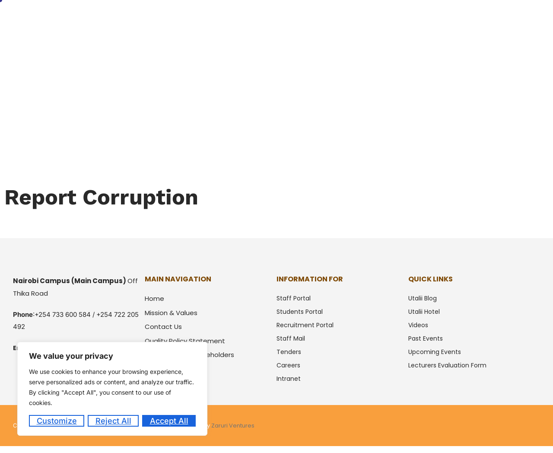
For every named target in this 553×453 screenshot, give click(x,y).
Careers (288, 365)
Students (326, 18)
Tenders (288, 352)
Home (217, 18)
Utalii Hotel (486, 18)
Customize (57, 420)
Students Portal (299, 311)
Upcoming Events (434, 352)
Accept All (169, 420)
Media (400, 18)
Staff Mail (290, 338)
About (250, 18)
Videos (418, 325)
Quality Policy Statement (185, 340)
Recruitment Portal (305, 325)
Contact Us (163, 326)
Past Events (425, 338)
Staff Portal (293, 298)
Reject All (113, 420)
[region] (112, 389)
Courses (286, 18)
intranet (288, 378)
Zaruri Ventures (232, 425)
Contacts (531, 18)
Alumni (365, 18)
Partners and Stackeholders (189, 354)
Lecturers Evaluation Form (447, 365)
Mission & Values (171, 312)
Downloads (439, 18)
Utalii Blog (422, 298)
